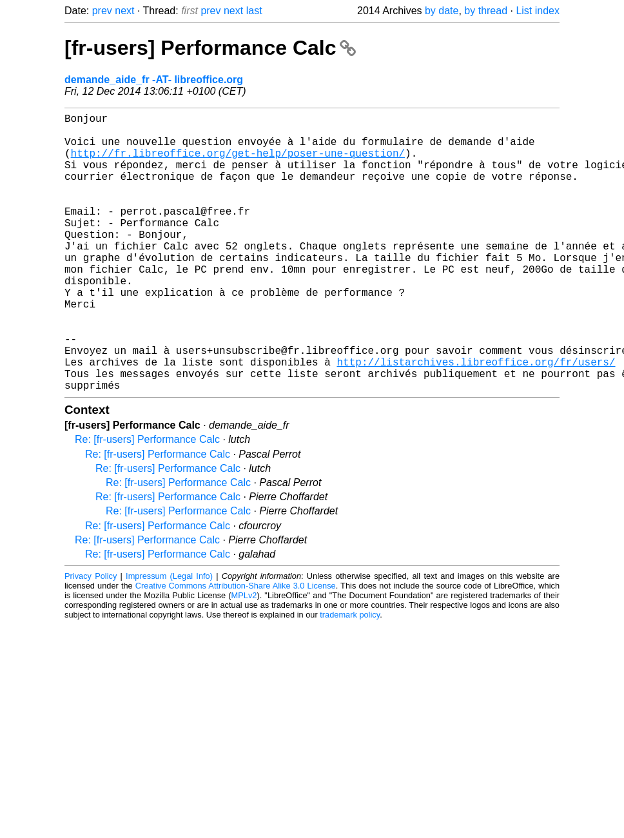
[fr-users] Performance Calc (210, 47)
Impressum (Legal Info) (169, 638)
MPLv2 (244, 657)
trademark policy (350, 676)
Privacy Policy (90, 638)
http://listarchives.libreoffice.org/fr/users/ (475, 418)
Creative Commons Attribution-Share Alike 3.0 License (235, 647)
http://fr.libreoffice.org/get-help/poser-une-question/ (238, 163)
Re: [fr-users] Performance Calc (147, 501)
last (254, 10)
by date (441, 10)
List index (538, 10)
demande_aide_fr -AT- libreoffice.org (153, 79)
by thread (485, 10)
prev (102, 10)
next (124, 10)
